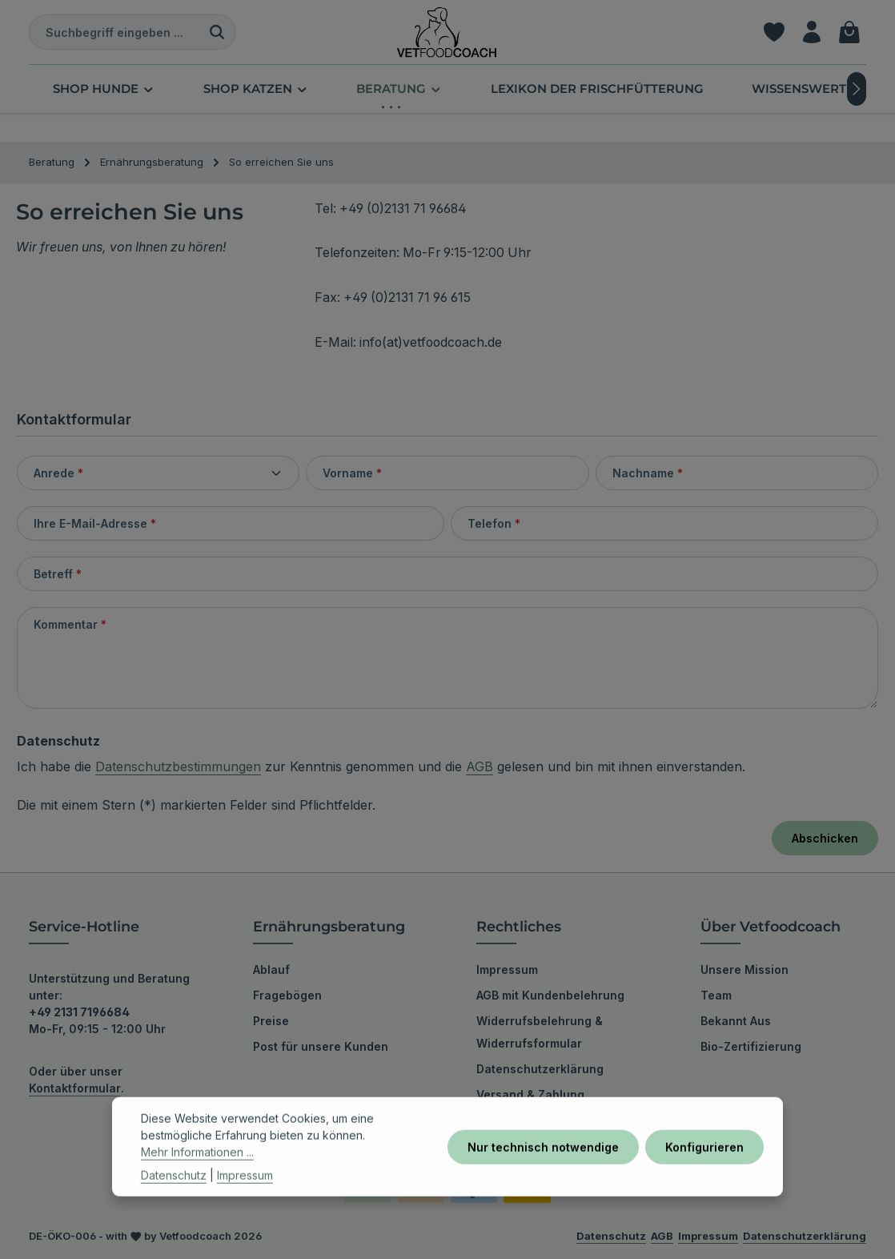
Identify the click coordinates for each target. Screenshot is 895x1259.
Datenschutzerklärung (540, 1069)
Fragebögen (287, 995)
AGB (479, 766)
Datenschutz (174, 1206)
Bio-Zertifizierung (750, 1046)
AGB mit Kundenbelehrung (550, 995)
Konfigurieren (704, 1178)
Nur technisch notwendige (543, 1178)
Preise (271, 1021)
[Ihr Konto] (811, 32)
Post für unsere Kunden (320, 1046)
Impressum (507, 969)
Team (716, 995)
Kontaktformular (75, 1088)
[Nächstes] (856, 89)
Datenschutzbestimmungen (178, 766)
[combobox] (114, 32)
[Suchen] (217, 32)
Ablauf (271, 969)
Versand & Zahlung (530, 1094)
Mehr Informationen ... (197, 1183)
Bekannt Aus (735, 1021)
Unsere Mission (744, 969)
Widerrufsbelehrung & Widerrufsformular (539, 1032)
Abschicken (825, 838)
